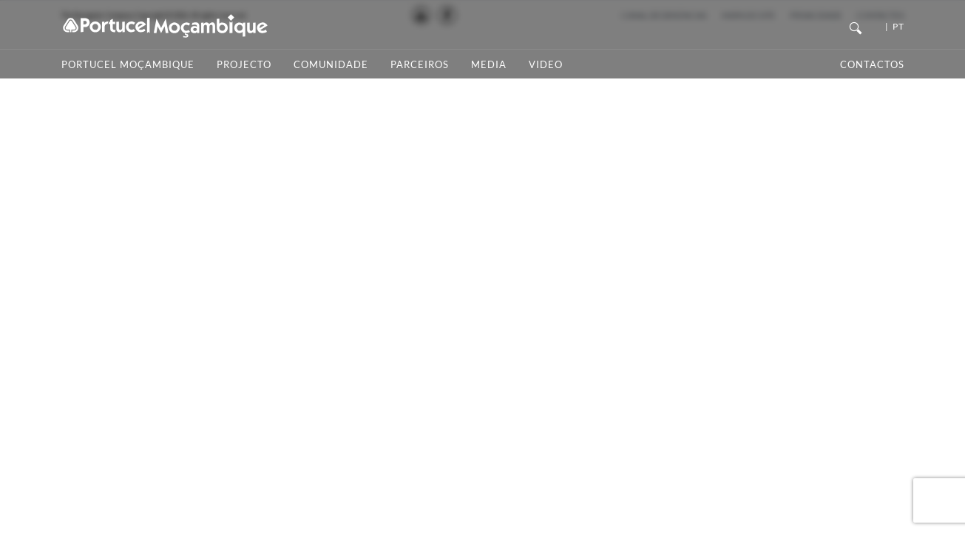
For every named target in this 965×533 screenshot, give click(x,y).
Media (489, 64)
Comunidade (331, 64)
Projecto (244, 64)
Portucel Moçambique (127, 64)
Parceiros (419, 64)
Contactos (872, 64)
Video (546, 64)
